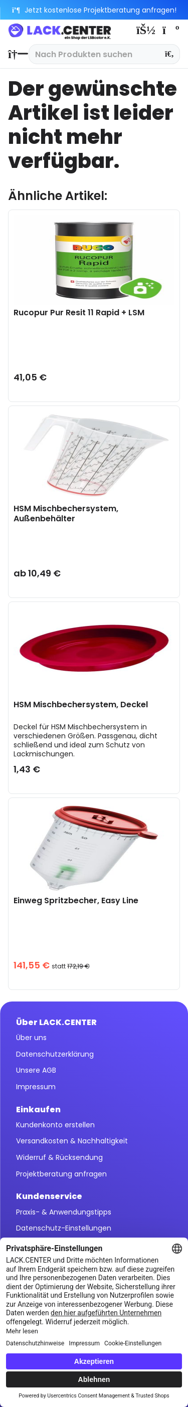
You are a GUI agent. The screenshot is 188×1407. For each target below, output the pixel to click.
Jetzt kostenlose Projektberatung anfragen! (94, 10)
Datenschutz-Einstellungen (63, 1228)
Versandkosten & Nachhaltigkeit (72, 1141)
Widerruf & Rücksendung (59, 1157)
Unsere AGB (36, 1070)
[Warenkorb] (170, 30)
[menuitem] (15, 54)
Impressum (36, 1087)
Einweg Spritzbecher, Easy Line (76, 901)
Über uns (31, 1038)
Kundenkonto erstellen (55, 1125)
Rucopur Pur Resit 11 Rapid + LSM (79, 313)
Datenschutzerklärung (55, 1054)
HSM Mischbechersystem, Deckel (81, 705)
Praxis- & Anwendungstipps (63, 1212)
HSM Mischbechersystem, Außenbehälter (66, 514)
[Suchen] (169, 54)
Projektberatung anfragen (61, 1174)
